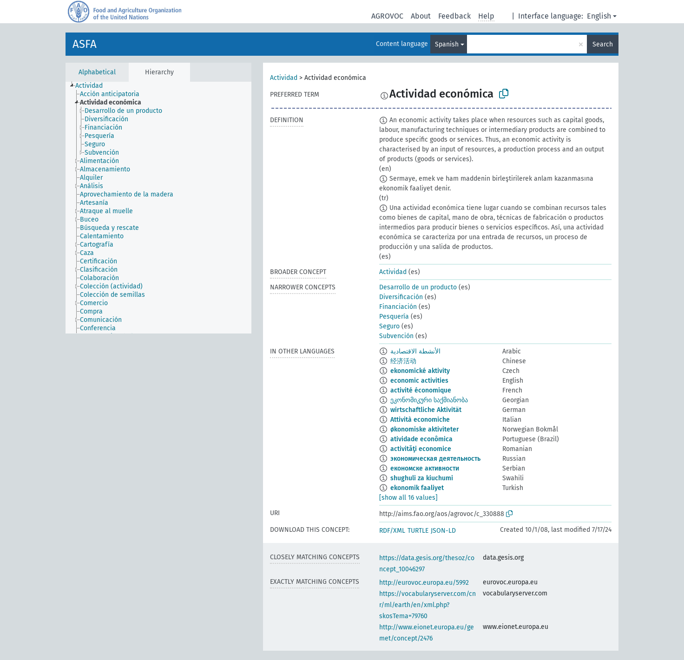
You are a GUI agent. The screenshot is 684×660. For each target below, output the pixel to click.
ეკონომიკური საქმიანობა (429, 400)
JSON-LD (443, 531)
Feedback (454, 16)
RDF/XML (392, 531)
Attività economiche (420, 420)
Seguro (389, 326)
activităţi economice (420, 449)
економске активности (424, 468)
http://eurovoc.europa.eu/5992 (424, 583)
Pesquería (394, 316)
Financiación (398, 307)
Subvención (396, 336)
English (599, 16)
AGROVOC (387, 16)
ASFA (84, 44)
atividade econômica (421, 439)
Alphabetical (97, 72)
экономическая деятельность (435, 459)
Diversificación (401, 297)
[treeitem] (93, 86)
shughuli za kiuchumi (421, 478)
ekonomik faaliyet (417, 488)
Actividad (283, 78)
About (421, 16)
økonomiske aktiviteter (424, 429)
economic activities (419, 381)
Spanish (447, 44)
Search (602, 44)
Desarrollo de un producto (418, 287)
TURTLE (418, 531)
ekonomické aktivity (420, 371)
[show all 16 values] (408, 498)
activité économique (420, 390)
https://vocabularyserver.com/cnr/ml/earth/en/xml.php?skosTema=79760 (427, 605)
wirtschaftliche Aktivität (425, 410)
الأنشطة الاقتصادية (415, 351)
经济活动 (403, 361)
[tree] (158, 207)
